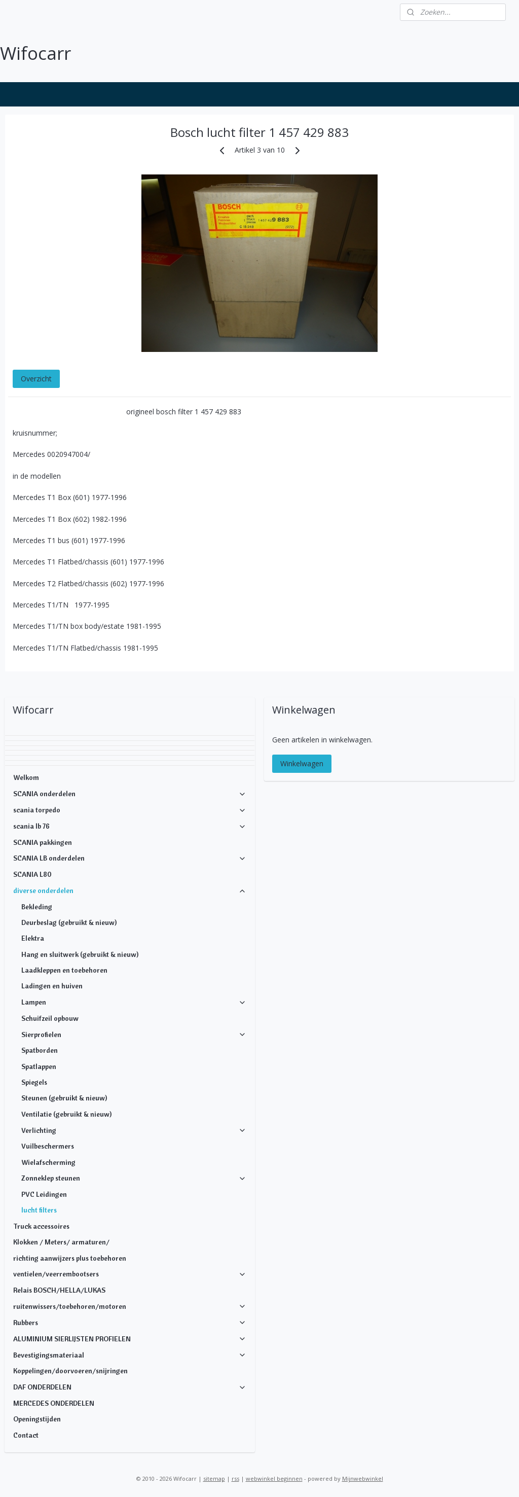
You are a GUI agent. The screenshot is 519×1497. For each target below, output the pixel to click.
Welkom (26, 777)
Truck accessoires (41, 1226)
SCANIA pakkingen (42, 842)
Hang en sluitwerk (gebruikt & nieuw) (79, 954)
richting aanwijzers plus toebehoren (69, 1258)
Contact (26, 1435)
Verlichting (134, 1130)
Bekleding (36, 906)
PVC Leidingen (44, 1194)
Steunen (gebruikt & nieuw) (64, 1097)
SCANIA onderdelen (130, 793)
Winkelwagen (301, 763)
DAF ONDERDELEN (130, 1387)
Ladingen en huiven (52, 985)
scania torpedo (130, 809)
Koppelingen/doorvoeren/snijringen (70, 1370)
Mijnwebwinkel (362, 1478)
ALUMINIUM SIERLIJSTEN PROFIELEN (130, 1338)
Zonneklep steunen (134, 1178)
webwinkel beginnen (274, 1478)
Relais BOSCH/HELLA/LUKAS (59, 1290)
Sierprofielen (134, 1034)
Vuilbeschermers (47, 1146)
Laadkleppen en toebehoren (64, 970)
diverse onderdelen (130, 890)
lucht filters (39, 1210)
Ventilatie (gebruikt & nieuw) (66, 1114)
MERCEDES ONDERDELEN (53, 1403)
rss (235, 1478)
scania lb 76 (130, 826)
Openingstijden (37, 1418)
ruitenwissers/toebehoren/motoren (130, 1306)
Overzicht (36, 378)
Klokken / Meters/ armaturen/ (61, 1241)
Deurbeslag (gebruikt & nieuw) (69, 922)
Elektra (32, 938)
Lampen (134, 1002)
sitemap (214, 1478)
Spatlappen (38, 1066)
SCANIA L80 (32, 874)
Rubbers (130, 1322)
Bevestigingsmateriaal (130, 1355)
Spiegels (34, 1082)
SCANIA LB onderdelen (130, 858)
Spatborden (39, 1050)
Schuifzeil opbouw (50, 1018)
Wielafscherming (48, 1162)
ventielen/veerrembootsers (130, 1273)
